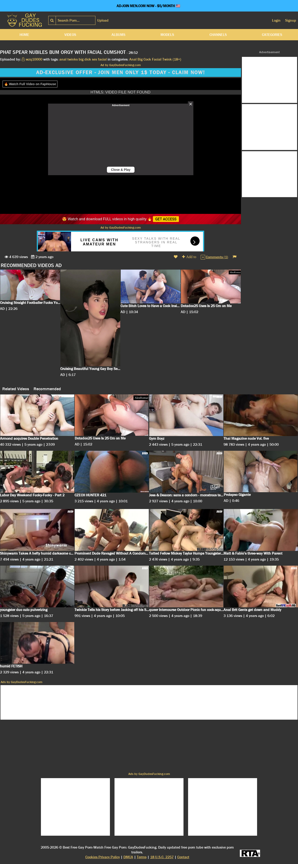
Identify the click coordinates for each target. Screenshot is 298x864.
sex (94, 59)
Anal (133, 59)
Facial (156, 59)
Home (24, 34)
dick (87, 59)
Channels (218, 34)
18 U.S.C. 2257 (162, 857)
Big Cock (144, 59)
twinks (72, 59)
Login (276, 20)
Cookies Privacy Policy (102, 857)
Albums (118, 34)
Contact (183, 857)
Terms (141, 857)
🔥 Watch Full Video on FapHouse (30, 84)
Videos (70, 34)
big (81, 59)
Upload (103, 20)
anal (62, 59)
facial (102, 59)
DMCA (128, 857)
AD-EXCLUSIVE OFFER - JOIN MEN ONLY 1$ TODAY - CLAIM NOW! (120, 72)
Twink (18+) (171, 59)
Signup (290, 20)
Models (167, 34)
